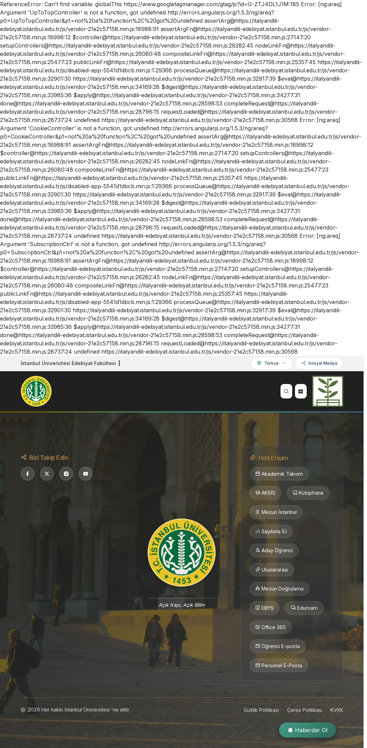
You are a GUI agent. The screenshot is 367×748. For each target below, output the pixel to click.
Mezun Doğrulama (279, 589)
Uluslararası (271, 570)
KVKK (336, 710)
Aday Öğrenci (274, 550)
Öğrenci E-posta (277, 646)
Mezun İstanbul (276, 512)
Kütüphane (308, 493)
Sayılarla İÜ (271, 531)
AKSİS (265, 493)
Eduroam (304, 608)
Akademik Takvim (279, 474)
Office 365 (270, 627)
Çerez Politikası (304, 710)
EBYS (264, 608)
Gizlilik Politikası (261, 710)
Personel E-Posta (278, 665)
